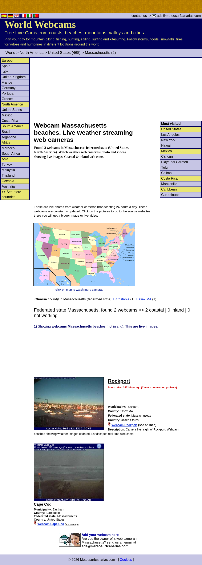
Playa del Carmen (174, 162)
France (7, 82)
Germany (9, 88)
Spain (6, 66)
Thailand (8, 175)
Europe (7, 60)
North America (32, 53)
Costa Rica (10, 121)
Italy (5, 71)
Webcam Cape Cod (50, 524)
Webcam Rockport (124, 425)
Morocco (8, 148)
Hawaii (166, 145)
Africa (6, 142)
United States (59, 53)
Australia (8, 186)
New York (168, 140)
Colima (166, 173)
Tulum (165, 167)
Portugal (8, 93)
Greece (7, 99)
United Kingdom (14, 77)
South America (13, 126)
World (10, 53)
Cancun (167, 156)
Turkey (7, 164)
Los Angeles (170, 134)
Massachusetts (97, 53)
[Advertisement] (117, 89)
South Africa (11, 153)
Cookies (126, 559)
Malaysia (8, 170)
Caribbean (169, 189)
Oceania (8, 181)
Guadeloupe (170, 195)
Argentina (9, 137)
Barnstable (121, 299)
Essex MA (143, 299)
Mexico (7, 115)
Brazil (6, 131)
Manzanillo (169, 184)
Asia (5, 159)
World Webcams (40, 24)
